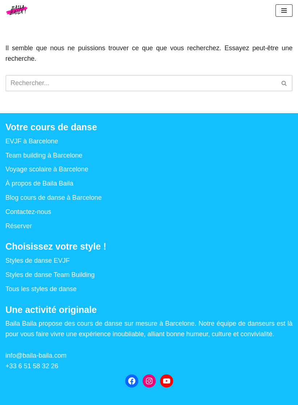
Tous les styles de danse (41, 289)
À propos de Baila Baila (39, 183)
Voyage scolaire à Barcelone (46, 169)
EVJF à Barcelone (31, 141)
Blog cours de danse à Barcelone (53, 197)
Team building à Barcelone (43, 155)
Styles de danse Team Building (50, 274)
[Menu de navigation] (284, 10)
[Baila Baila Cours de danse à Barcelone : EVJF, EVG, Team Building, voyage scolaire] (17, 10)
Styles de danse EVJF (37, 260)
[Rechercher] (140, 83)
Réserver (18, 226)
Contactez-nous (28, 211)
